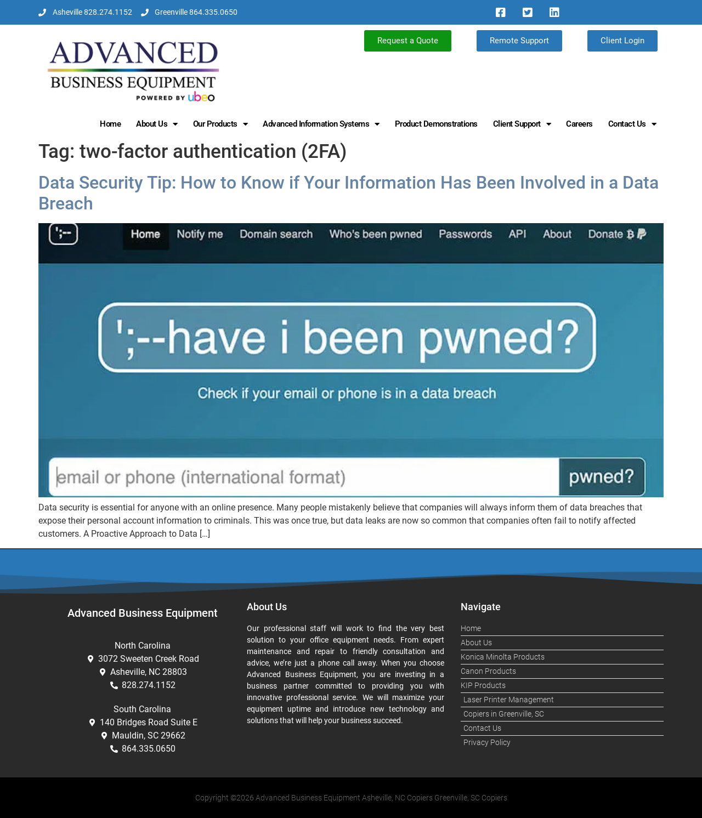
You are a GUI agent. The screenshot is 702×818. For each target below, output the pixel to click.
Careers (579, 124)
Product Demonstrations (436, 124)
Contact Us (632, 124)
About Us (157, 124)
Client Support (522, 124)
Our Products (220, 124)
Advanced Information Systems (321, 124)
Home (110, 124)
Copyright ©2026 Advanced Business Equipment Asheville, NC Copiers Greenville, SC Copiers (351, 797)
